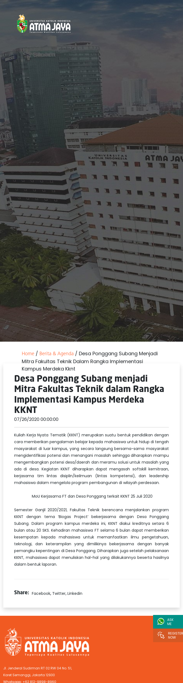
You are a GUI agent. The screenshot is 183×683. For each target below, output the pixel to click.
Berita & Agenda (56, 354)
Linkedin (74, 593)
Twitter (59, 593)
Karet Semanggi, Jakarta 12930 (29, 675)
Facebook (41, 593)
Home (28, 354)
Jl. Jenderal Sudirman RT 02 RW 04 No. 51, (37, 668)
